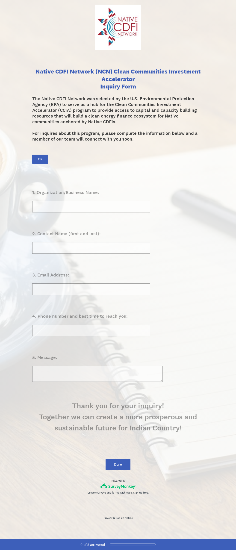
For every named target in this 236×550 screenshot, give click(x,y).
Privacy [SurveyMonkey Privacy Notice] (107, 518)
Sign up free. (141, 492)
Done (118, 464)
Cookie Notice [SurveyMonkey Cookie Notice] (124, 518)
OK (40, 159)
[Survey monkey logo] (118, 486)
